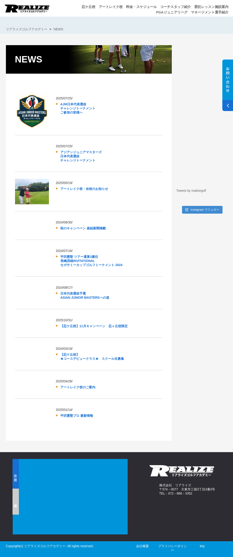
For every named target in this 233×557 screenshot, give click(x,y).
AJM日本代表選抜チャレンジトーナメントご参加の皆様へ (77, 108)
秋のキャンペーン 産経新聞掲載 (83, 228)
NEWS (58, 29)
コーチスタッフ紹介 (175, 7)
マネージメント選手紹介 (209, 12)
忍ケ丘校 (88, 7)
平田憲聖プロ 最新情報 (76, 415)
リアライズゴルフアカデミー (26, 29)
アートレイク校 (111, 7)
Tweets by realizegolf (191, 190)
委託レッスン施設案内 (211, 7)
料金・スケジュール (141, 7)
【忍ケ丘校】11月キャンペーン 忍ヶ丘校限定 (94, 326)
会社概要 (142, 546)
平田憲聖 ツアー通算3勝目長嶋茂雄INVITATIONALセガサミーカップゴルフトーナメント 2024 (91, 261)
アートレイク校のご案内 (77, 387)
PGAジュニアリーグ (171, 12)
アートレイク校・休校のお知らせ (84, 189)
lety (202, 546)
